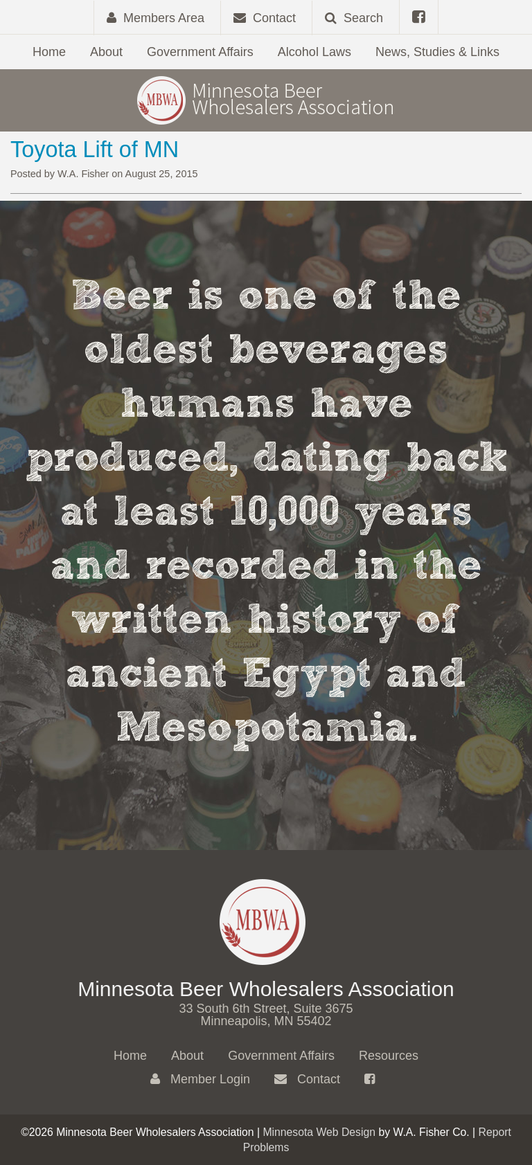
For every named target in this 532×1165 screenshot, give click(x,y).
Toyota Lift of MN (94, 149)
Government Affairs (200, 52)
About (106, 52)
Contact (307, 1079)
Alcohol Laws (314, 52)
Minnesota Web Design (319, 1132)
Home (49, 52)
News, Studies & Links (437, 52)
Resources (388, 1056)
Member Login (200, 1079)
